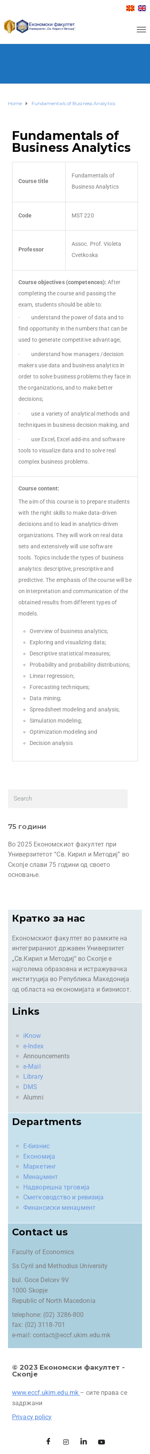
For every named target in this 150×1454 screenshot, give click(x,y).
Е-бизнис (36, 1146)
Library (33, 1076)
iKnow (32, 1036)
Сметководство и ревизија (63, 1197)
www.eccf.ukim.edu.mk (45, 1392)
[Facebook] (48, 1442)
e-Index (33, 1046)
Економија (39, 1156)
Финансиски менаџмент (59, 1207)
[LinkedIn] (84, 1442)
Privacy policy (32, 1417)
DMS (30, 1087)
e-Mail (32, 1066)
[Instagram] (66, 1442)
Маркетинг (39, 1166)
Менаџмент (40, 1177)
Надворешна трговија (56, 1187)
